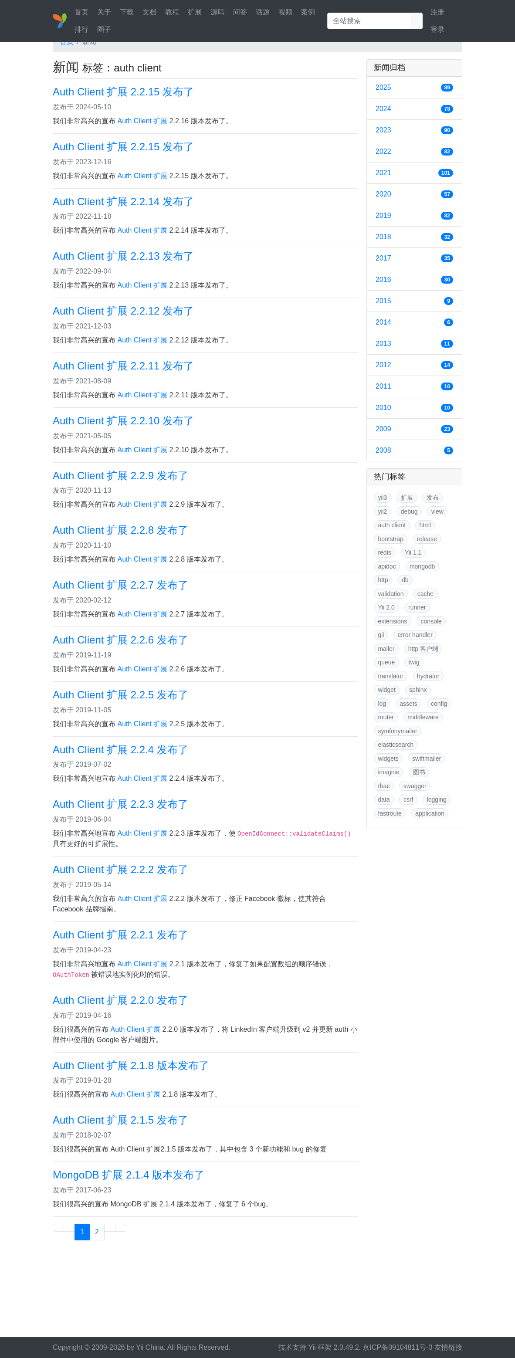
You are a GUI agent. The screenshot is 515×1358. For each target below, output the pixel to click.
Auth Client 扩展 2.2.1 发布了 (120, 935)
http (383, 579)
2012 (414, 365)
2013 (414, 344)
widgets (388, 758)
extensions (392, 621)
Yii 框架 (320, 1347)
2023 (414, 130)
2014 (414, 322)
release (427, 538)
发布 (433, 497)
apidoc (387, 566)
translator (390, 676)
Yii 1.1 (413, 552)
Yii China (149, 1347)
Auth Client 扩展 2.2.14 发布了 (123, 201)
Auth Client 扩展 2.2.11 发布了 (123, 366)
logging (437, 799)
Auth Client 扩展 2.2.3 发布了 (120, 804)
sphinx (418, 689)
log (382, 703)
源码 (217, 12)
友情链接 (448, 1347)
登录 (437, 29)
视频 (285, 12)
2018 (414, 237)
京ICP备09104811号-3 (397, 1347)
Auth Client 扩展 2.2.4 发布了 (120, 749)
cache (425, 593)
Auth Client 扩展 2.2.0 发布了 (120, 1000)
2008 (414, 450)
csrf (408, 799)
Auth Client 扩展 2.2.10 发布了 (123, 421)
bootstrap (390, 538)
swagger (415, 785)
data (384, 799)
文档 (149, 12)
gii (381, 634)
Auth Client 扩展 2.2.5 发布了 (120, 695)
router (386, 717)
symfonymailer (397, 731)
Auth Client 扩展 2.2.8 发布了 (120, 530)
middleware (423, 717)
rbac (384, 785)
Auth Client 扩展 (142, 121)
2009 (414, 429)
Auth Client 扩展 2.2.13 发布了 (123, 256)
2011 (414, 386)
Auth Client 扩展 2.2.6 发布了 (120, 640)
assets (408, 703)
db (405, 579)
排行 (81, 29)
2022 (414, 152)
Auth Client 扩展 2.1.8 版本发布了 (131, 1065)
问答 (240, 12)
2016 (414, 280)
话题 (263, 12)
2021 (414, 173)
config (439, 703)
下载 (127, 12)
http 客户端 (423, 648)
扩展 (195, 12)
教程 (172, 12)
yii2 (382, 511)
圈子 (104, 29)
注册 (437, 12)
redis (384, 552)
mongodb (422, 566)
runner (417, 607)
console (431, 621)
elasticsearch (395, 744)
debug (409, 511)
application (429, 813)
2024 (414, 109)
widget (386, 689)
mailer (386, 648)
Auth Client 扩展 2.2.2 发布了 (120, 869)
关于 (104, 12)
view (437, 511)
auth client (392, 525)
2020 (414, 194)
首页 (81, 12)
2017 (414, 258)
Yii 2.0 (386, 607)
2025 (414, 87)
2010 (414, 408)
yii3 (382, 497)
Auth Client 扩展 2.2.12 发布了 (123, 311)
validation (390, 593)
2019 (414, 216)
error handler (415, 634)
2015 (414, 301)
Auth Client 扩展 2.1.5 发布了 (120, 1120)
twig (414, 662)
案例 (308, 12)
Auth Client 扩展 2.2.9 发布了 (120, 475)
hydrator (428, 676)
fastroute (389, 813)
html (424, 525)
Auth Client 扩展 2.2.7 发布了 (120, 585)
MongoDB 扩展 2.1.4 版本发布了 (128, 1175)
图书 (419, 772)
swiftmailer (426, 758)
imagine (388, 772)
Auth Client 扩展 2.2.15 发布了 (123, 92)
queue (386, 662)
